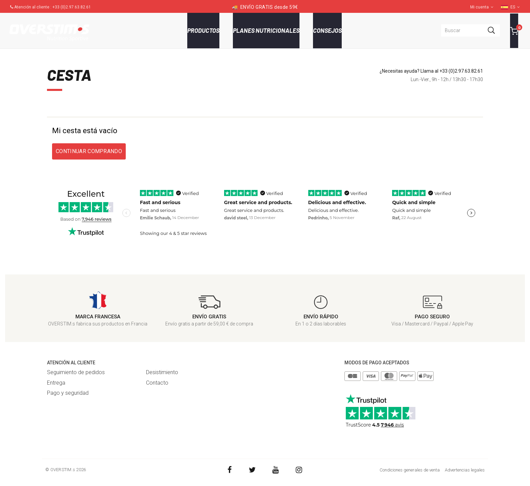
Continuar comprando (89, 151)
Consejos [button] (327, 30)
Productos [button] (203, 30)
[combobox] (470, 30)
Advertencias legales (465, 469)
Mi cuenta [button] (481, 7)
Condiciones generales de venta (410, 469)
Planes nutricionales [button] (266, 30)
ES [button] (515, 7)
